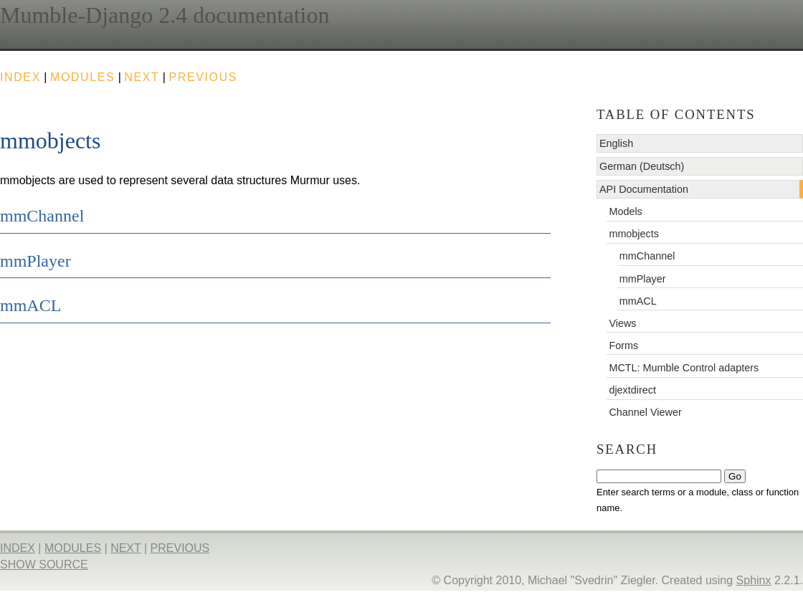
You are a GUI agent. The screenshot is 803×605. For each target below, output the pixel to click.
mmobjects (634, 233)
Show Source (44, 564)
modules (82, 77)
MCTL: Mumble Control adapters (684, 367)
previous (202, 77)
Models (625, 211)
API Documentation (643, 189)
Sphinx (753, 580)
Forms (623, 345)
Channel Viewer (645, 412)
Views (622, 323)
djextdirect (632, 390)
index (20, 77)
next (141, 77)
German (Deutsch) (641, 166)
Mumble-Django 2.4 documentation (164, 15)
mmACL (638, 301)
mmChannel (647, 256)
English (616, 143)
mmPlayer (642, 279)
